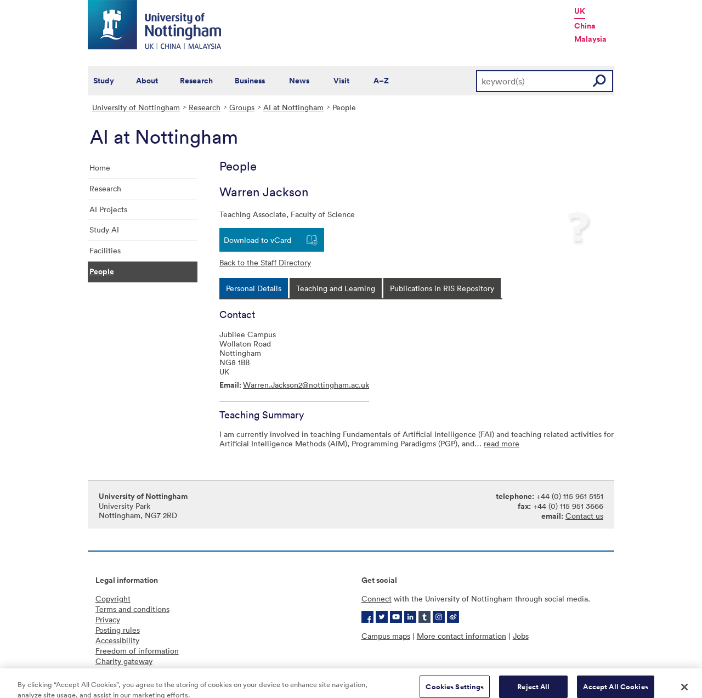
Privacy (107, 619)
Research (196, 80)
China (585, 25)
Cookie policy (119, 671)
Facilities (105, 250)
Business (250, 80)
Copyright (113, 598)
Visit (341, 80)
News (299, 80)
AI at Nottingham (293, 107)
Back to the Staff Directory (265, 262)
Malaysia (590, 38)
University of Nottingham (136, 107)
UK (579, 10)
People (101, 271)
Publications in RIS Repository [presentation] (442, 288)
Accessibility (117, 640)
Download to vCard (257, 240)
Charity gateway (123, 661)
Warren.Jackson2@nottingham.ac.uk (306, 384)
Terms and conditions (132, 609)
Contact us (584, 515)
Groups (241, 107)
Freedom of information (137, 650)
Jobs (521, 636)
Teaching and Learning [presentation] (335, 288)
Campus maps (385, 636)
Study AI (104, 229)
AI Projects (108, 209)
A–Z (381, 80)
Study (103, 80)
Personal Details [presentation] (253, 288)
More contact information (461, 636)
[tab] (253, 288)
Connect (376, 598)
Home (99, 167)
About (147, 80)
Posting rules (117, 630)
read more (501, 443)
